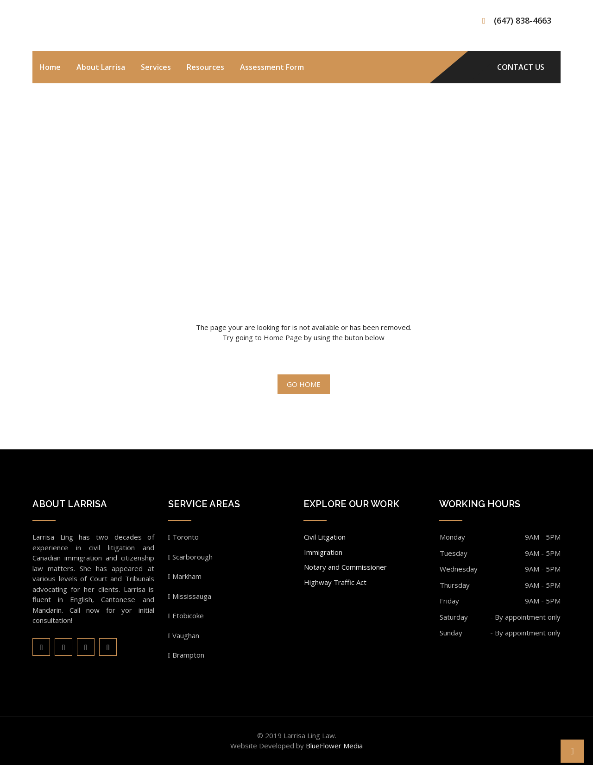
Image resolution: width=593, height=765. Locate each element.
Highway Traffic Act (335, 582)
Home (50, 67)
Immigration (323, 552)
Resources (205, 67)
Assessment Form (272, 67)
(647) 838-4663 (522, 20)
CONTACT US (520, 67)
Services (156, 67)
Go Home (304, 384)
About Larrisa (100, 67)
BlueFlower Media (334, 745)
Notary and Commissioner (345, 567)
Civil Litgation (325, 536)
